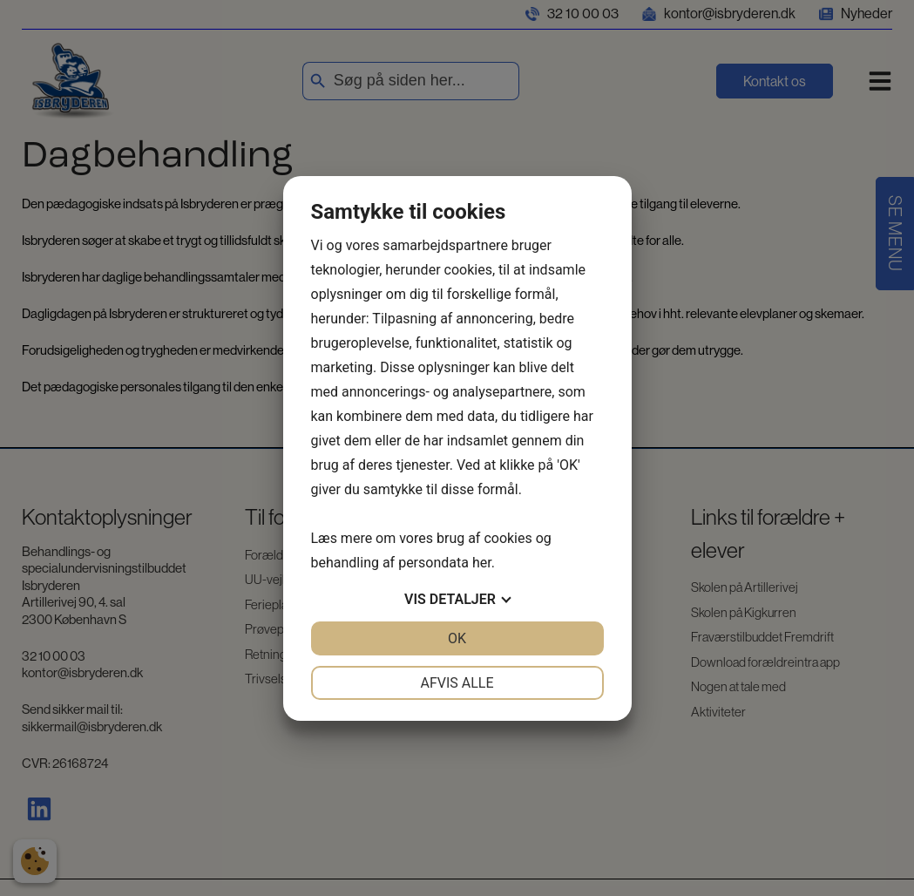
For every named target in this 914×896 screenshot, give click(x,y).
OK (457, 638)
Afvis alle (456, 683)
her (481, 562)
